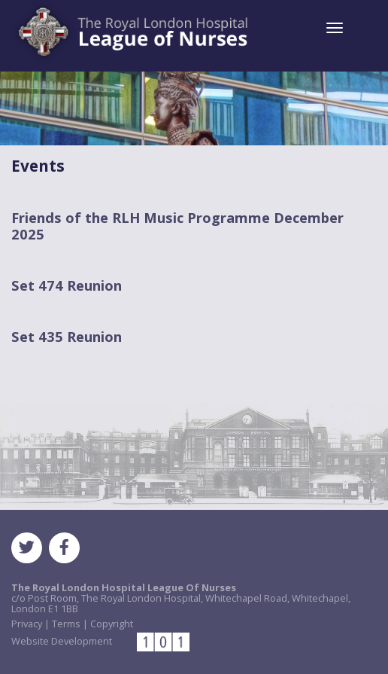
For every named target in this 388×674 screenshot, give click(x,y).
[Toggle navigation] (334, 27)
